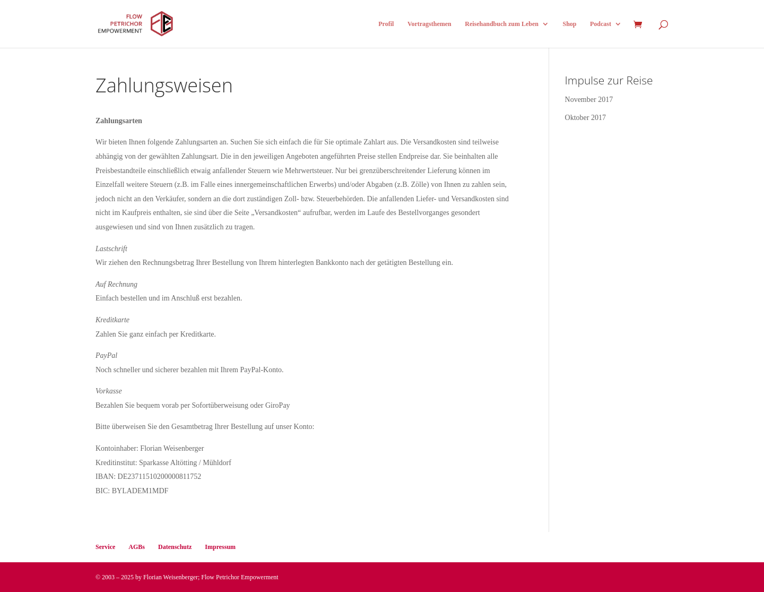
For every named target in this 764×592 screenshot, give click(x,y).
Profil (386, 24)
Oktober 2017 (585, 118)
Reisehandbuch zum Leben (502, 24)
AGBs (136, 547)
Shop (569, 24)
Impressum (220, 547)
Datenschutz (175, 547)
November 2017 (589, 100)
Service (105, 547)
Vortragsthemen (429, 24)
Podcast (600, 24)
